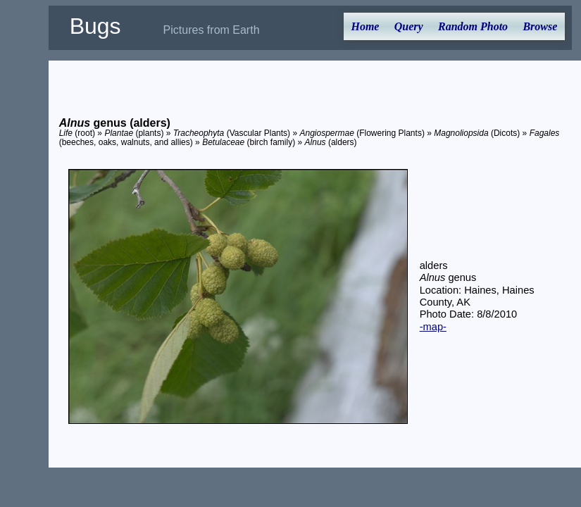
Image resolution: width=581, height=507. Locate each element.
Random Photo (473, 26)
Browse (540, 26)
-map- (433, 326)
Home (365, 26)
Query (408, 26)
